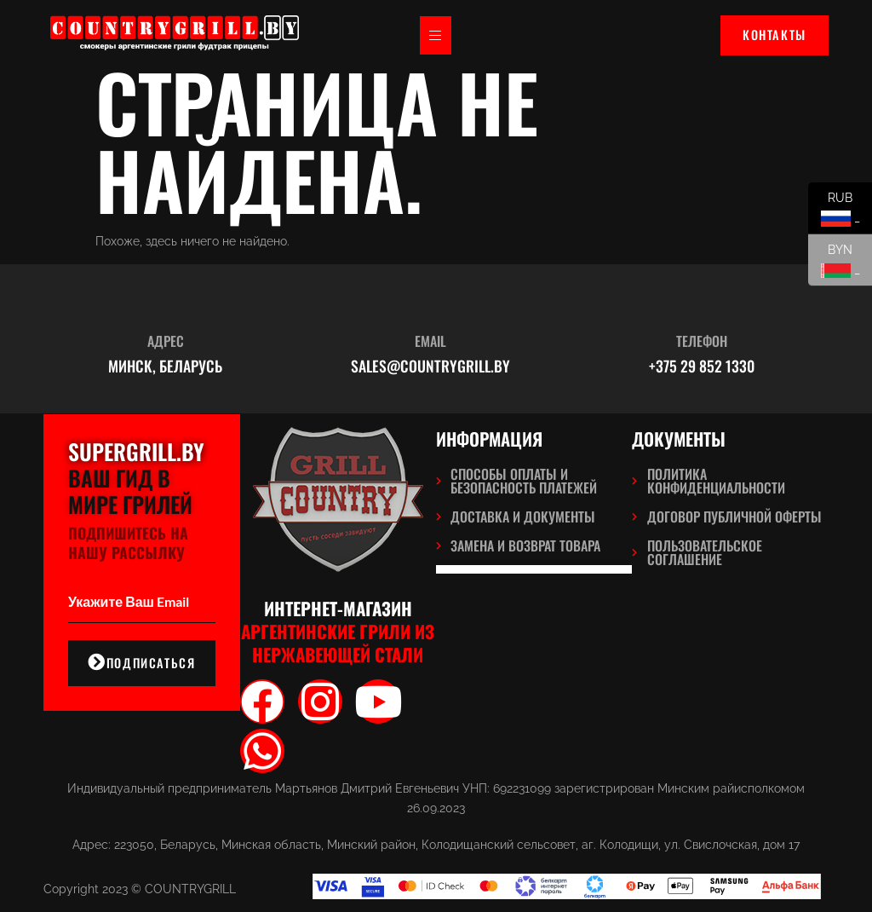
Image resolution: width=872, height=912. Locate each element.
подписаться (141, 663)
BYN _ (834, 264)
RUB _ (834, 212)
